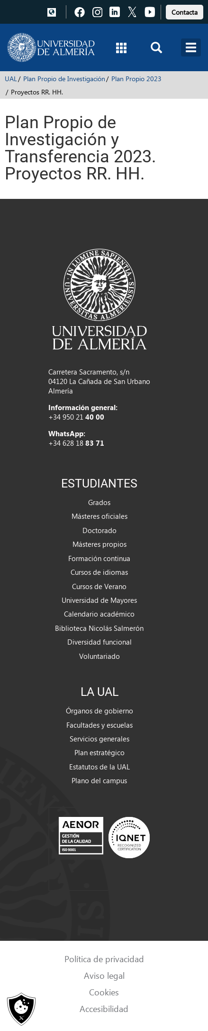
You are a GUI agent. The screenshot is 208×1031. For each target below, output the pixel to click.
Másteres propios (99, 544)
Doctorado (99, 530)
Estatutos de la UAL (99, 766)
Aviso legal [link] (104, 975)
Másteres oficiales (99, 516)
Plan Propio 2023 (136, 78)
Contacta (185, 12)
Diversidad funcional (99, 642)
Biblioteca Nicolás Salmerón (99, 628)
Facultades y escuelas (99, 725)
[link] (184, 11)
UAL (11, 78)
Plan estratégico (99, 752)
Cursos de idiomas (99, 572)
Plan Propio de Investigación (64, 78)
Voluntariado (99, 656)
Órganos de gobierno (99, 710)
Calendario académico (99, 614)
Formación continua (99, 558)
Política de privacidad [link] (104, 959)
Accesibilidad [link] (104, 1008)
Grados (99, 502)
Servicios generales (99, 738)
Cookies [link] (104, 992)
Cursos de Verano (99, 586)
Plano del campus (99, 780)
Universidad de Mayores (99, 600)
